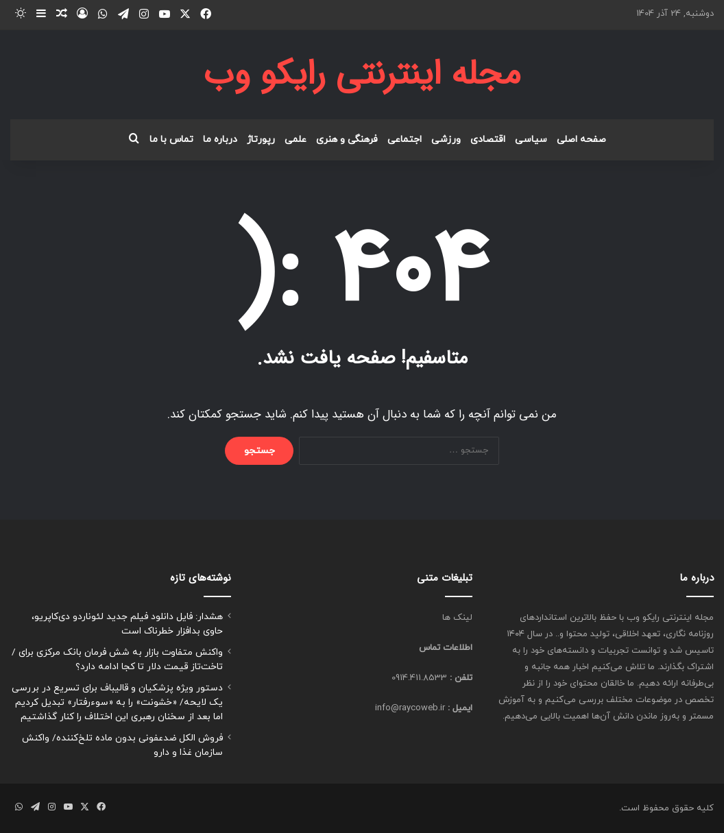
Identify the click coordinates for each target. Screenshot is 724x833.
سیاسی (531, 139)
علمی (295, 139)
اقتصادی (487, 139)
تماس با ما (171, 139)
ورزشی (446, 139)
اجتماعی (404, 139)
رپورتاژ (261, 139)
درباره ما (220, 139)
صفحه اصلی (581, 139)
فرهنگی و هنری (347, 139)
